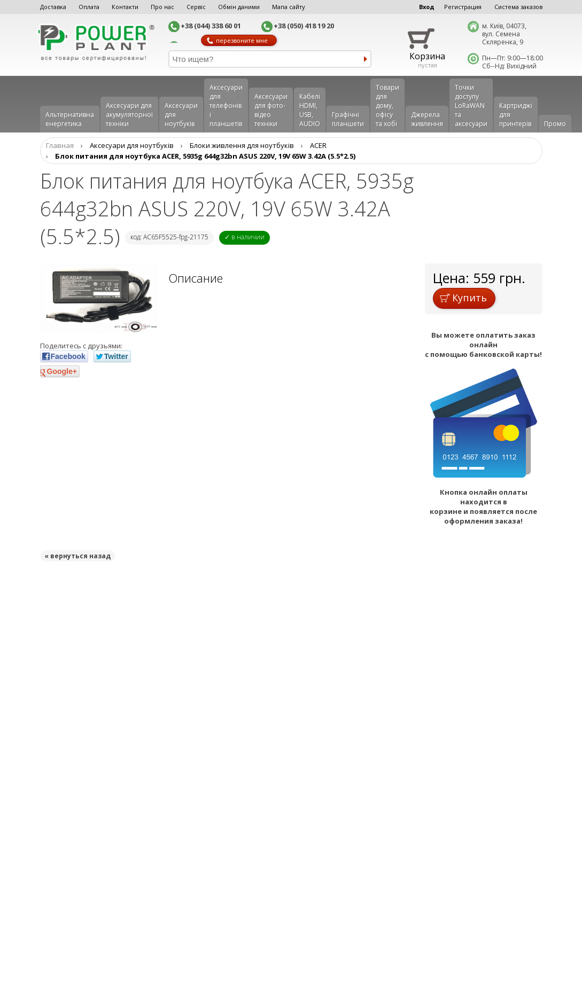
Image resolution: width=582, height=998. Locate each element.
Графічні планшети (348, 119)
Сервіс (196, 7)
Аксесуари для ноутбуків (181, 114)
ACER (318, 145)
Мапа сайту (288, 7)
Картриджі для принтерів (515, 114)
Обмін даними (239, 7)
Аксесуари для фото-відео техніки (271, 110)
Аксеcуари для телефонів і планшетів (226, 105)
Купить (463, 297)
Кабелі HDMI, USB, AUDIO (309, 110)
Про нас (162, 7)
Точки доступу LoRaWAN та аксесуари (471, 105)
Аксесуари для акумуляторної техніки (129, 114)
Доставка (53, 7)
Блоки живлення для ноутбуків (242, 145)
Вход (426, 7)
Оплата (89, 7)
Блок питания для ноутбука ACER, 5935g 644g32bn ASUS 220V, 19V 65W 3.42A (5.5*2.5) (205, 156)
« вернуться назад (77, 555)
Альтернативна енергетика (69, 119)
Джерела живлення (427, 119)
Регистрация (463, 7)
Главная (60, 145)
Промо (555, 123)
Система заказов (518, 7)
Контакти (125, 7)
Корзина (427, 56)
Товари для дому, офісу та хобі (387, 105)
